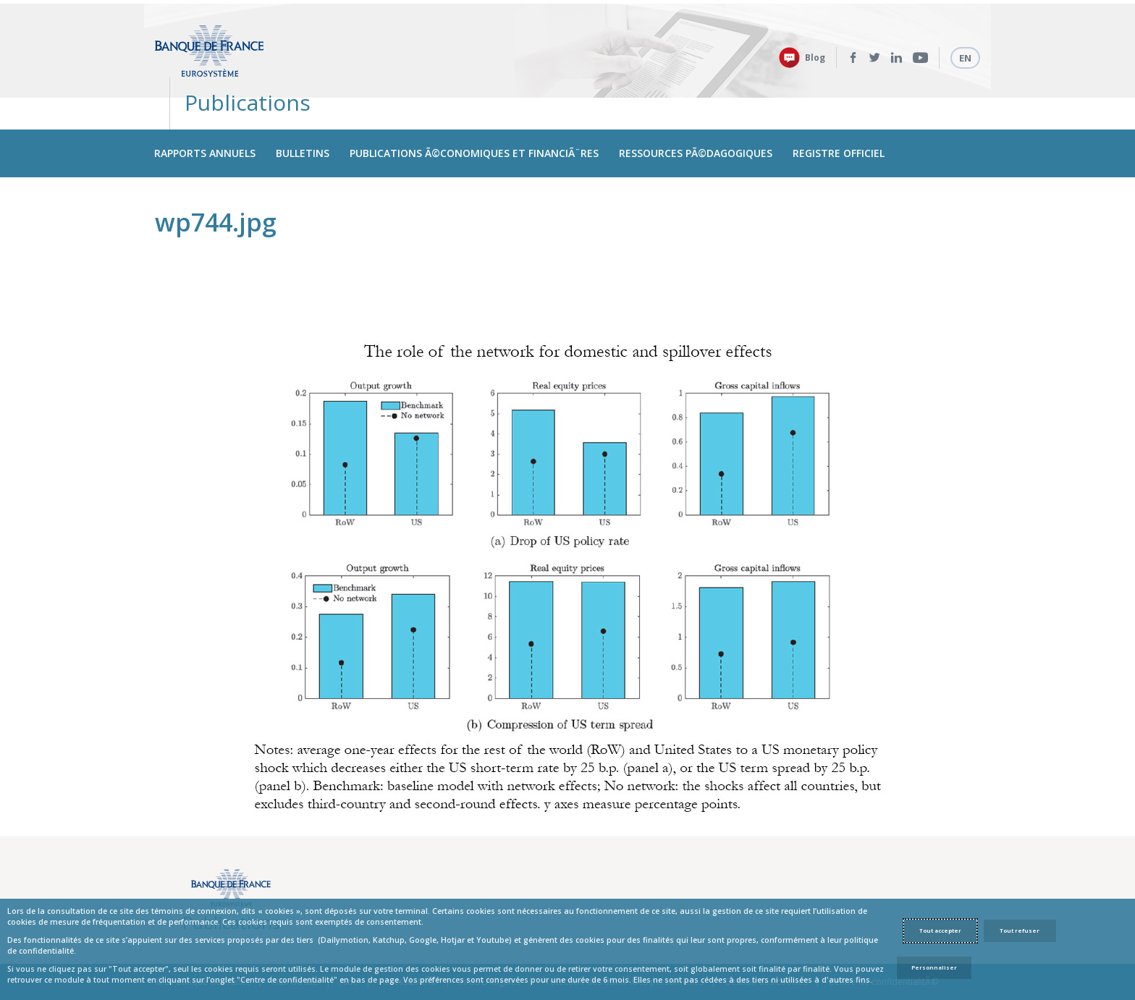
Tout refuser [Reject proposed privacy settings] (1019, 930)
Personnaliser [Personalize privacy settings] (934, 967)
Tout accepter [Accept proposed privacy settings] (940, 930)
